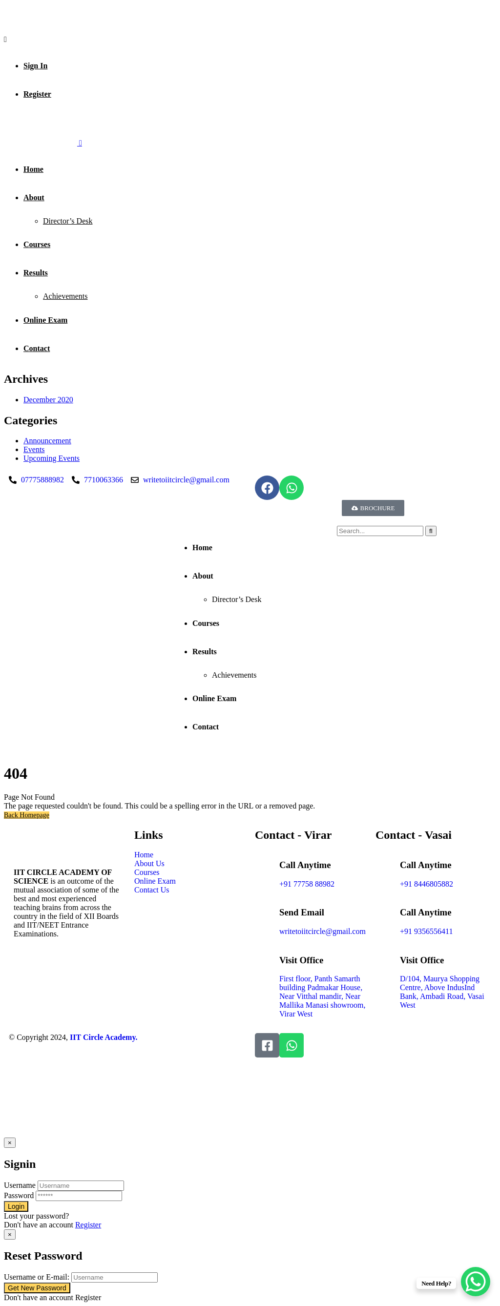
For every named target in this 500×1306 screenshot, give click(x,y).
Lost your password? (36, 1216)
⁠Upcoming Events (51, 458)
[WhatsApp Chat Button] (475, 1281)
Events (34, 449)
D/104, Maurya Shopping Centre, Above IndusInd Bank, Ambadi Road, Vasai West (442, 991)
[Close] (10, 1143)
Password (19, 1195)
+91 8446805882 (426, 884)
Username (20, 1185)
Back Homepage (26, 815)
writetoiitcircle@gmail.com (322, 931)
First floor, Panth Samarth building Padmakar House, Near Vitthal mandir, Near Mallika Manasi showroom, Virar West (322, 996)
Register (88, 1225)
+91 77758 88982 (306, 884)
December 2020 (48, 399)
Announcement (47, 440)
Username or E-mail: (36, 1277)
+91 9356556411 (426, 931)
